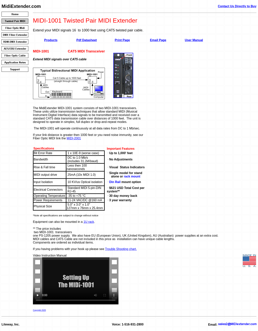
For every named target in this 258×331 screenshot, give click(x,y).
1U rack (88, 221)
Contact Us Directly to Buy (237, 6)
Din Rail (115, 182)
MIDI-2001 (74, 138)
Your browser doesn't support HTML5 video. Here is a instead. (75, 280)
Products (50, 40)
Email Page (158, 40)
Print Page (122, 40)
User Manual (194, 40)
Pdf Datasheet (86, 40)
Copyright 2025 (39, 310)
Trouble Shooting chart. (121, 249)
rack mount (132, 176)
